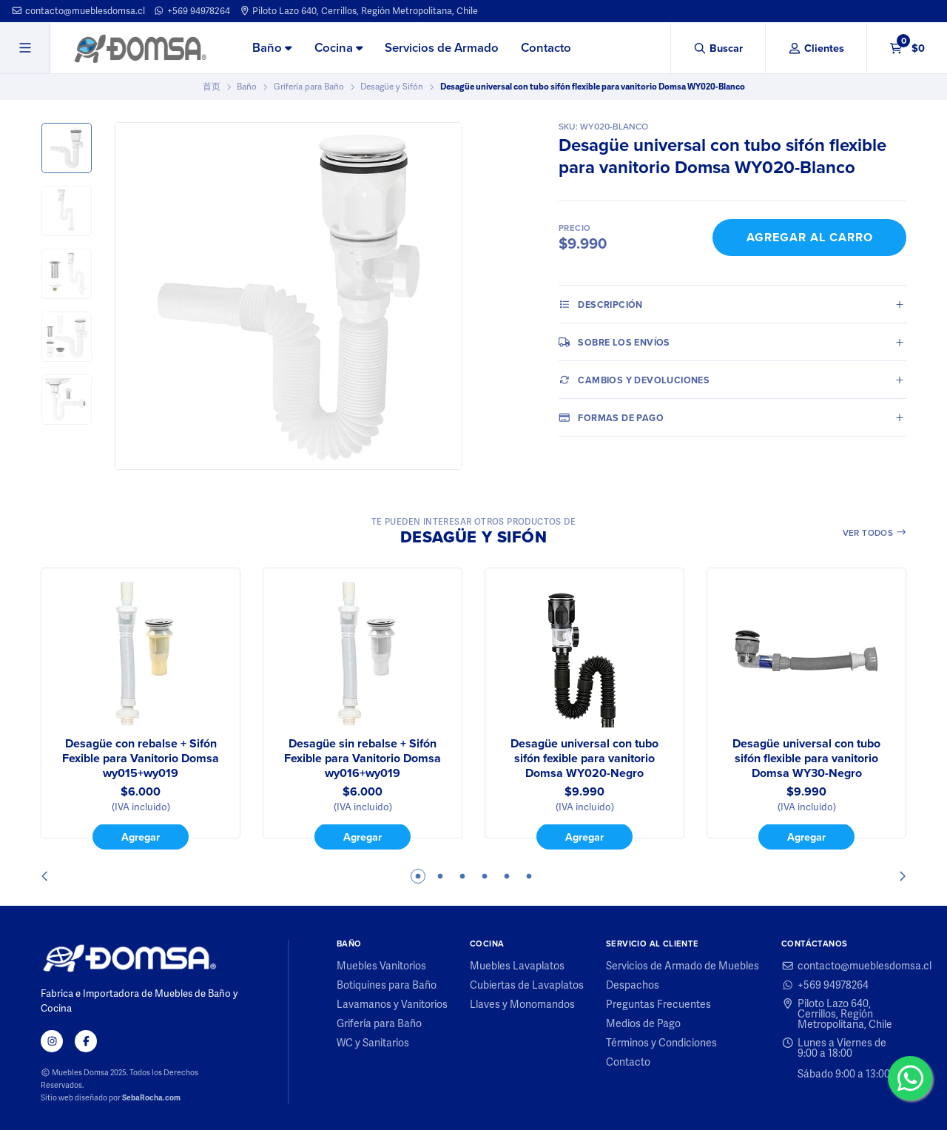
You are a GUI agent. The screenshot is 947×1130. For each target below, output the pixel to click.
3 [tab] (462, 876)
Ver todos (875, 532)
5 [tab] (506, 876)
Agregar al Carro (810, 237)
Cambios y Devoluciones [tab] (634, 379)
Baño (271, 47)
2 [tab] (440, 876)
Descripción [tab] (601, 304)
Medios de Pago (643, 1023)
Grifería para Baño (309, 87)
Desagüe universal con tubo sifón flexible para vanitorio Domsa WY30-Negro (806, 758)
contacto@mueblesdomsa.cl (78, 10)
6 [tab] (529, 876)
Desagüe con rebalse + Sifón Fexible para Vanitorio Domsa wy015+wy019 (140, 758)
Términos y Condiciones (661, 1042)
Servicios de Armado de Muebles (682, 966)
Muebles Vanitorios (381, 966)
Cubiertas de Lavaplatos (527, 985)
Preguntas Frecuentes (658, 1004)
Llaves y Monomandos (522, 1004)
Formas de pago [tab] (611, 417)
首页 (211, 87)
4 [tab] (484, 876)
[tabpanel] (141, 709)
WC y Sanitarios (373, 1042)
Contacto (546, 47)
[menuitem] (271, 48)
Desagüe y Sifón (391, 87)
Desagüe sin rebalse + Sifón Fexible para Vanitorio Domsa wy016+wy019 (362, 758)
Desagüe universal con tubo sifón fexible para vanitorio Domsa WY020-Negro (584, 758)
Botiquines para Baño (387, 985)
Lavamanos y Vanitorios (392, 1004)
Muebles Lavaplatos (517, 966)
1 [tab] (418, 876)
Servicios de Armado (442, 47)
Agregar (140, 837)
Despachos (632, 985)
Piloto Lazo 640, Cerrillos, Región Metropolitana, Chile (359, 10)
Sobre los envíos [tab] (614, 341)
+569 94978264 (191, 10)
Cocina (338, 47)
